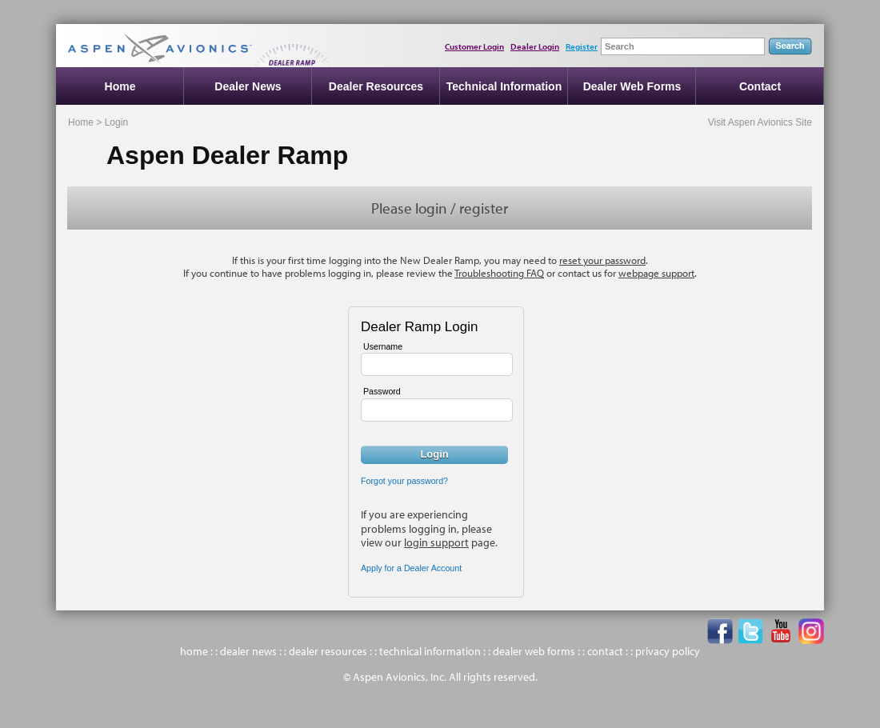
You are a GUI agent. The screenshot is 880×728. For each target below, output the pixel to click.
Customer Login (474, 46)
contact (605, 651)
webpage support (656, 272)
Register (582, 46)
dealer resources (328, 651)
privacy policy (667, 651)
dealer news (248, 651)
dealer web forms (534, 651)
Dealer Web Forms (632, 86)
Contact (760, 86)
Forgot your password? (404, 481)
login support (436, 542)
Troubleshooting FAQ (499, 272)
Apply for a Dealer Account (411, 568)
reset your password (602, 260)
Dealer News (247, 86)
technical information (430, 651)
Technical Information (504, 86)
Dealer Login (534, 46)
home (194, 651)
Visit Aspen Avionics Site (760, 122)
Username (382, 346)
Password (382, 391)
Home (120, 86)
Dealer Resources (376, 86)
